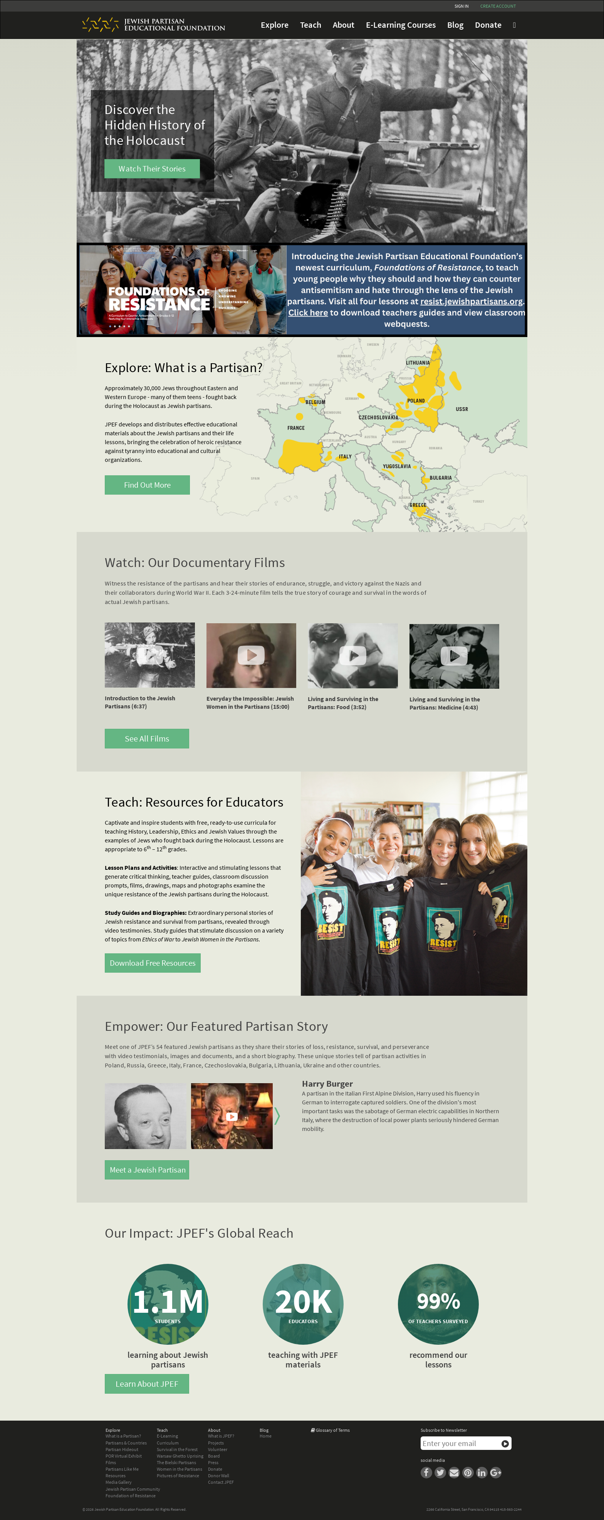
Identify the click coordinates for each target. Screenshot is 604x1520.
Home (266, 1436)
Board (214, 1456)
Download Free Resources (153, 963)
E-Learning (167, 1436)
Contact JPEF (221, 1482)
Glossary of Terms (333, 1430)
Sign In (462, 6)
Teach (310, 25)
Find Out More (147, 485)
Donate (488, 25)
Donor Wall (218, 1475)
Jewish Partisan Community (133, 1489)
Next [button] (277, 1116)
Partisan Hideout (122, 1449)
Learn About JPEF (147, 1383)
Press (213, 1462)
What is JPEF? (221, 1436)
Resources (116, 1475)
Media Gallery (119, 1482)
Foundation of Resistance (131, 1495)
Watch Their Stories (152, 168)
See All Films (147, 738)
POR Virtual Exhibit (124, 1456)
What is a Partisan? (123, 1436)
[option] (145, 1116)
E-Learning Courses (401, 25)
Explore (275, 25)
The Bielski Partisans (176, 1462)
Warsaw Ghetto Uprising (180, 1456)
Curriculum (168, 1443)
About (343, 25)
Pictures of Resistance (178, 1475)
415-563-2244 (511, 1509)
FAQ (514, 25)
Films (111, 1462)
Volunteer (217, 1449)
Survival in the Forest (177, 1449)
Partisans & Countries (126, 1443)
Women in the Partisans (179, 1469)
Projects (216, 1443)
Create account (498, 6)
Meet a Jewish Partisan (148, 1169)
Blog (455, 25)
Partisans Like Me (122, 1469)
